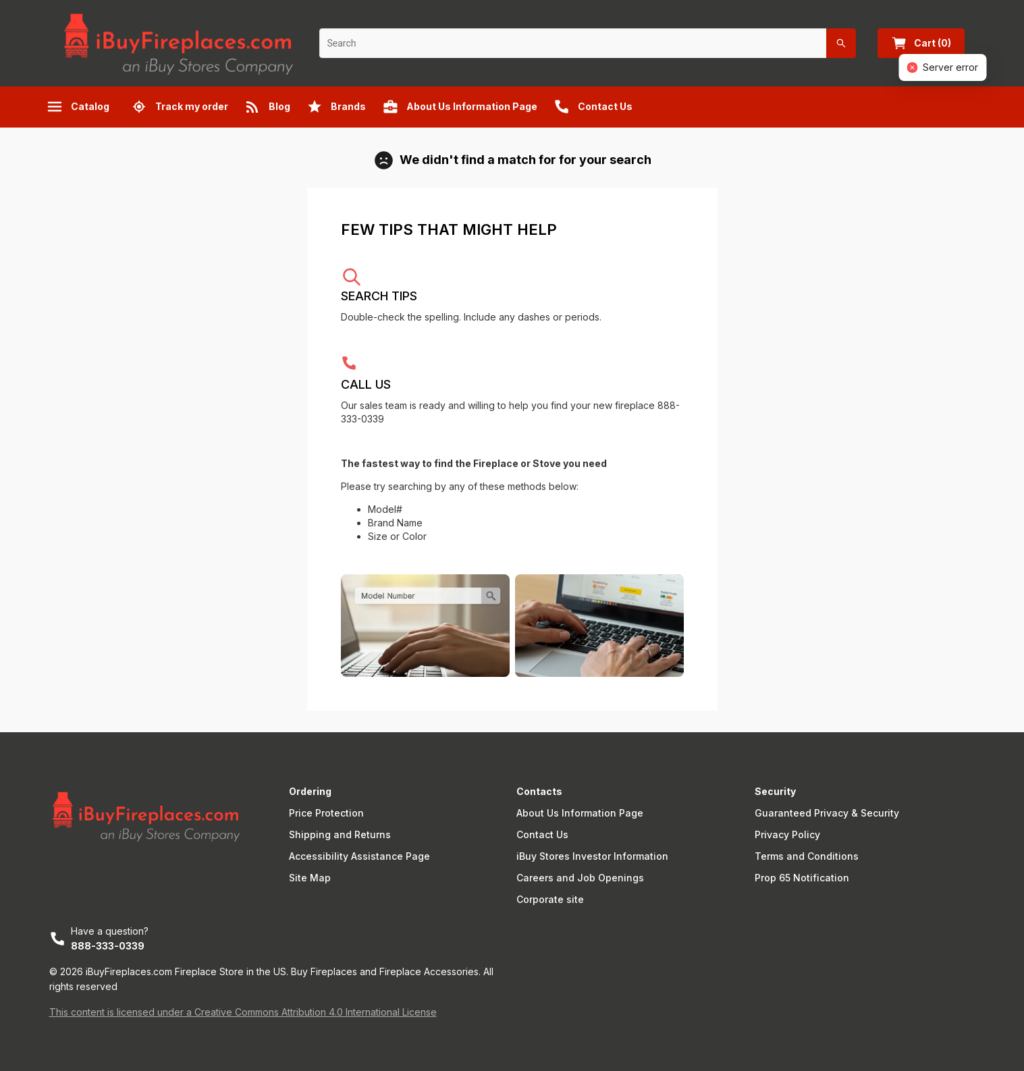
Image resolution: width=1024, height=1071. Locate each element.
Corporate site (550, 899)
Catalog (78, 107)
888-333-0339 (107, 946)
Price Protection (326, 813)
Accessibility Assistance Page (359, 856)
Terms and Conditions (807, 856)
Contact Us (542, 834)
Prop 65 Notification (802, 877)
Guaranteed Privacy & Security (827, 813)
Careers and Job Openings (580, 877)
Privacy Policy (787, 834)
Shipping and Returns (340, 834)
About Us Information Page (579, 813)
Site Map (310, 877)
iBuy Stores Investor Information (592, 856)
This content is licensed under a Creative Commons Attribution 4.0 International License (243, 1012)
